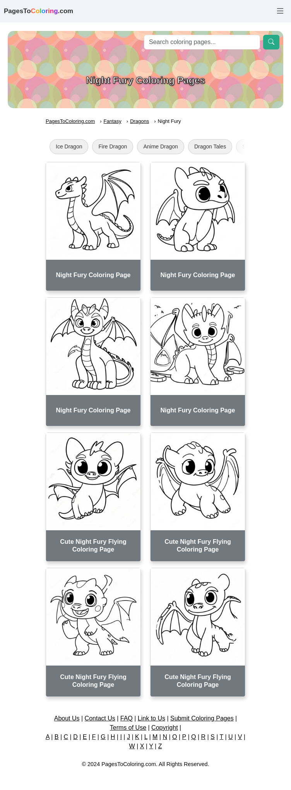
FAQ (126, 718)
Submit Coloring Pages (202, 718)
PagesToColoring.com (70, 121)
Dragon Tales (210, 146)
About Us (67, 718)
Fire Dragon (112, 146)
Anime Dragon (160, 146)
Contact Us (100, 718)
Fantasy (113, 121)
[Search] (202, 42)
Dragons (139, 121)
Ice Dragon (69, 146)
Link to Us (151, 718)
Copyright (164, 727)
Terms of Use (128, 727)
